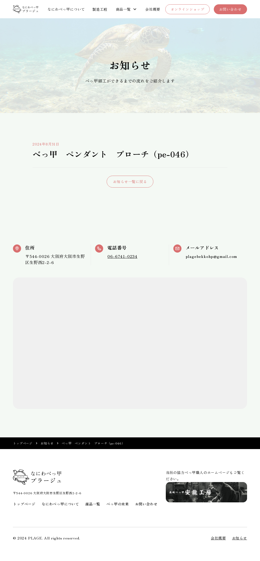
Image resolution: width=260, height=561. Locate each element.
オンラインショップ (187, 9)
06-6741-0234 (122, 256)
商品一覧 (92, 503)
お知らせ (47, 443)
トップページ (22, 443)
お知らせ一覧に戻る (130, 181)
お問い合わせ (230, 9)
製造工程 (99, 9)
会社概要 (152, 9)
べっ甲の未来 (117, 503)
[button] (126, 9)
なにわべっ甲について (66, 9)
